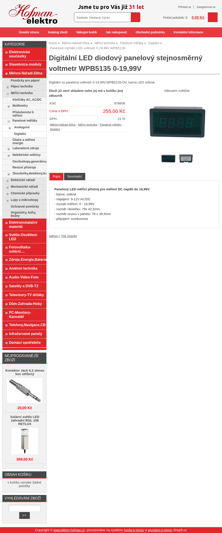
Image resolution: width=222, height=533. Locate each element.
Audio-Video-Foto (24, 277)
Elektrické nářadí (23, 180)
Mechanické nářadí (24, 186)
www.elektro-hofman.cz (69, 530)
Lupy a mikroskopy (24, 200)
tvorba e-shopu (134, 530)
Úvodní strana (29, 32)
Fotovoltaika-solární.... (20, 249)
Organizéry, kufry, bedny (23, 214)
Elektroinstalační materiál (23, 224)
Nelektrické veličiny (26, 155)
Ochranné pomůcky (25, 206)
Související (74, 176)
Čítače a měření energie (23, 141)
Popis (56, 176)
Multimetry (20, 105)
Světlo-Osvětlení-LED (23, 237)
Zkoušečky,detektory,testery (28, 173)
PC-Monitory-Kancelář (20, 314)
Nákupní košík (86, 32)
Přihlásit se (184, 7)
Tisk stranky (69, 236)
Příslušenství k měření (23, 114)
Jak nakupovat (116, 32)
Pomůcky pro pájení (25, 80)
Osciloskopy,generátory (28, 161)
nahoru (53, 236)
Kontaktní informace (188, 32)
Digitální (55, 129)
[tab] (56, 176)
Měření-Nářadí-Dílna (62, 124)
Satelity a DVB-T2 (23, 286)
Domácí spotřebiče (25, 342)
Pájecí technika (22, 86)
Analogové (22, 127)
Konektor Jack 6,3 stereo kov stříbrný (24, 372)
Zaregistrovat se (206, 7)
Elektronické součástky (19, 54)
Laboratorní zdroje (25, 148)
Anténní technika (23, 268)
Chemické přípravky (25, 193)
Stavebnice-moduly (25, 64)
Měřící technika (87, 124)
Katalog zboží (57, 32)
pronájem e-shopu (160, 530)
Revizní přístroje (24, 167)
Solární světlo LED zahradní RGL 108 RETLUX (24, 420)
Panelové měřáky (110, 124)
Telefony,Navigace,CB (26, 325)
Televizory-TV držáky (26, 295)
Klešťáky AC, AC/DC (27, 99)
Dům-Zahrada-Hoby (25, 304)
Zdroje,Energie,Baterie (26, 259)
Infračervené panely (25, 334)
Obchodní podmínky (150, 32)
